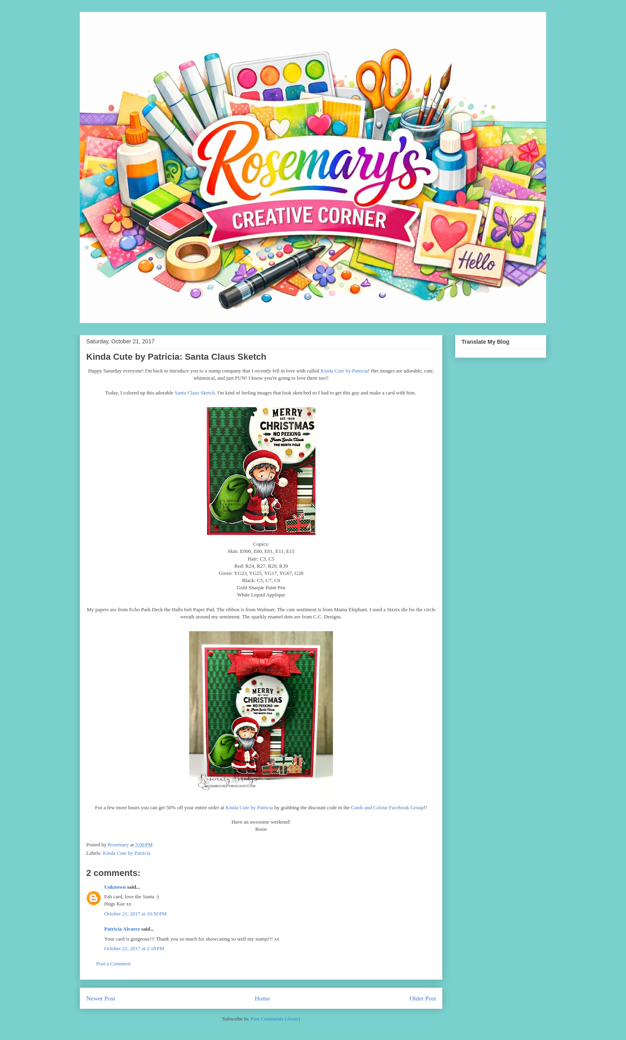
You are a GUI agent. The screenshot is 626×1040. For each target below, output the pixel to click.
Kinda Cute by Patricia (344, 371)
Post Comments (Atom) (275, 1019)
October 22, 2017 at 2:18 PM (134, 948)
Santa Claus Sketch (194, 393)
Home (262, 998)
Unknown (115, 887)
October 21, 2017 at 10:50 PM (135, 914)
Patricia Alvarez (122, 929)
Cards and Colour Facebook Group (387, 807)
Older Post (423, 998)
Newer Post (100, 998)
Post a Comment (113, 964)
